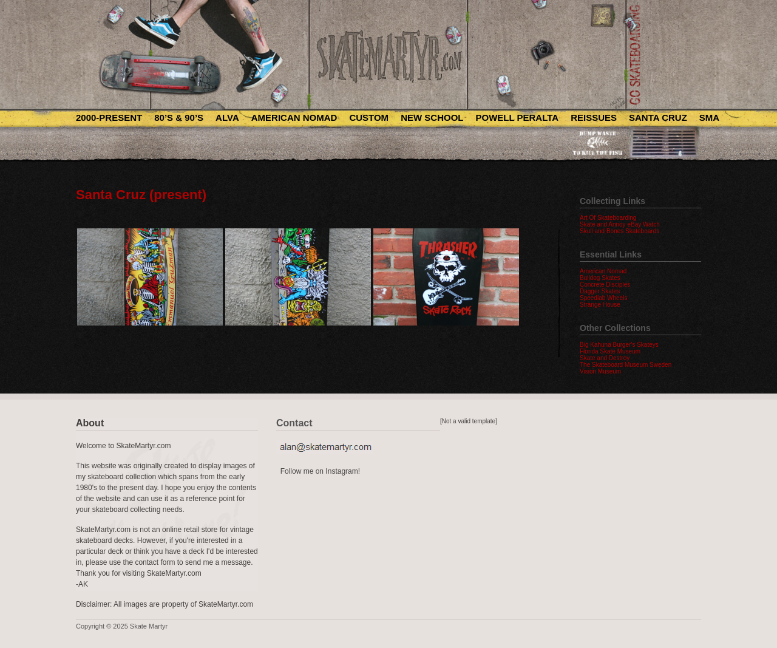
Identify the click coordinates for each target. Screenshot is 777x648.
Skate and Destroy (604, 358)
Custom (368, 117)
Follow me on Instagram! (320, 471)
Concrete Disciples (605, 284)
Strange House (600, 304)
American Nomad (294, 117)
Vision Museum (600, 371)
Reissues (594, 117)
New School (432, 117)
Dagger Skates (600, 291)
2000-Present (109, 117)
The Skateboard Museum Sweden (625, 364)
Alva (227, 117)
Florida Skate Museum (610, 351)
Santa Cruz (658, 117)
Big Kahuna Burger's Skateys (619, 344)
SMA (709, 117)
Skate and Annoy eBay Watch (620, 224)
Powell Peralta (516, 117)
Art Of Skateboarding (608, 217)
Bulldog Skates (600, 278)
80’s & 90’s (178, 117)
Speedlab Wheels (603, 298)
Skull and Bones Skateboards (619, 231)
